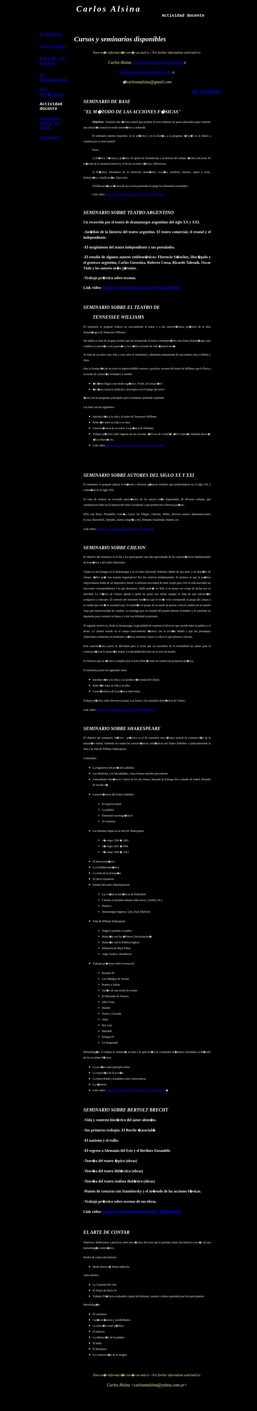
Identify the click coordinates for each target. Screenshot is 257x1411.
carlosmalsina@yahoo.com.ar (157, 62)
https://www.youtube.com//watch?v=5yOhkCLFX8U (136, 1090)
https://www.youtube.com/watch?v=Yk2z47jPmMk (134, 194)
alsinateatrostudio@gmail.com (145, 72)
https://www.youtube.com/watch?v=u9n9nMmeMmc (126, 710)
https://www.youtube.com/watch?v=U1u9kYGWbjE (135, 445)
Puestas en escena (52, 60)
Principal (51, 34)
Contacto (50, 137)
